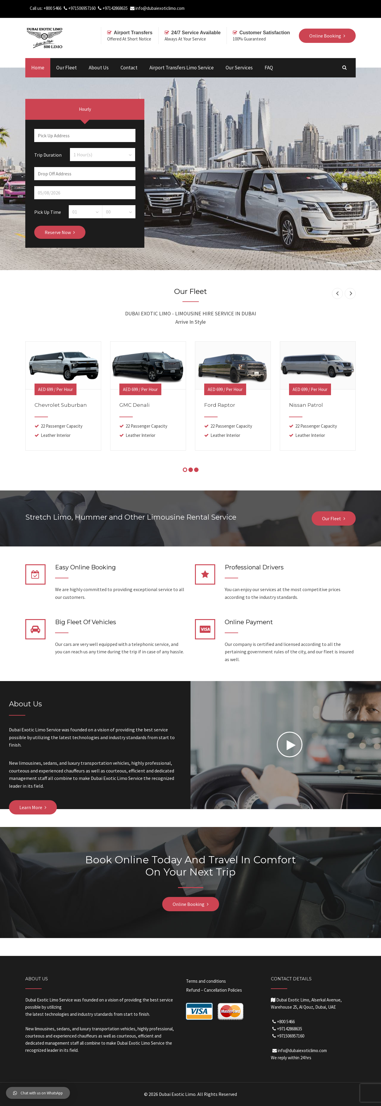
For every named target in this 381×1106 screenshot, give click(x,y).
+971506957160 (82, 8)
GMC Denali (134, 405)
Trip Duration (48, 154)
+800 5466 (52, 8)
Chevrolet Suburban (61, 405)
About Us (99, 67)
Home (37, 67)
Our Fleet (66, 67)
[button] (38, 1093)
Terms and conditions (206, 981)
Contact (129, 67)
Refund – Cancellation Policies (214, 990)
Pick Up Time (47, 211)
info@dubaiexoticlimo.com (160, 8)
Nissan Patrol (306, 405)
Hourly (85, 109)
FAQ (269, 67)
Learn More (30, 807)
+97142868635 (115, 8)
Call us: (36, 8)
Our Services (239, 67)
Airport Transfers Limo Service (181, 67)
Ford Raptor (219, 405)
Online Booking (188, 904)
